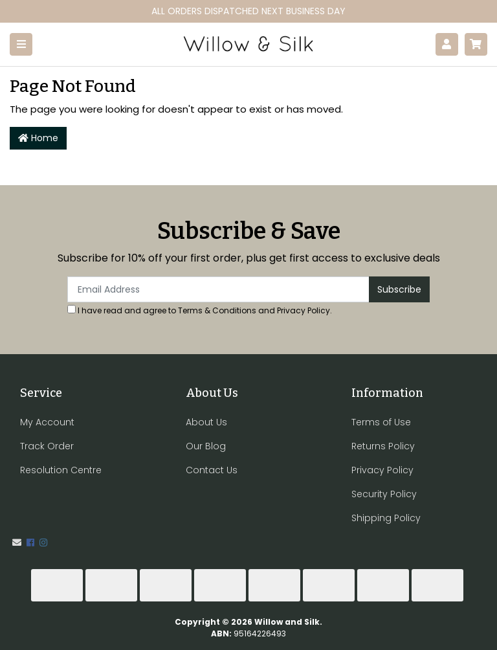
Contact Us (211, 470)
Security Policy (384, 494)
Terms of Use (381, 422)
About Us (206, 422)
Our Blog (206, 446)
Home (38, 137)
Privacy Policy (303, 310)
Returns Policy (383, 446)
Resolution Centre (61, 470)
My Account (47, 422)
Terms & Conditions (217, 310)
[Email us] (16, 542)
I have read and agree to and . (199, 310)
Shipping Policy (386, 517)
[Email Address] (218, 289)
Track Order (47, 446)
